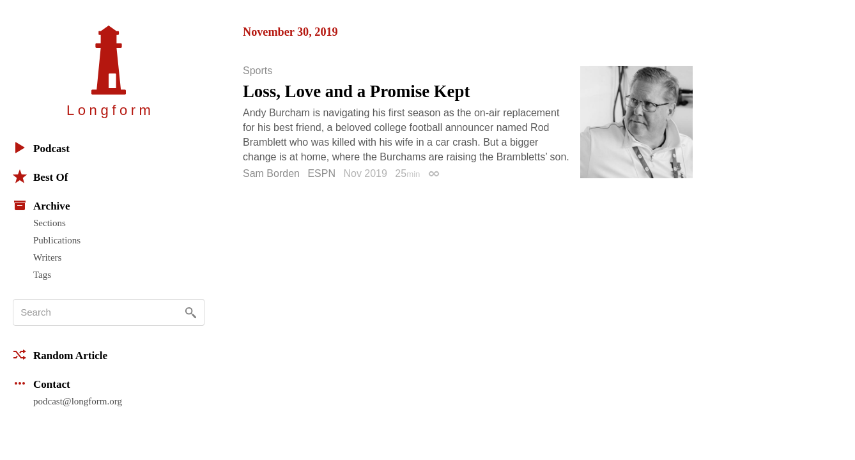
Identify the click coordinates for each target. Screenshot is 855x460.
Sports (257, 71)
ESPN (321, 173)
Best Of (40, 176)
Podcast (41, 148)
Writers (47, 257)
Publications (57, 240)
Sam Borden (271, 173)
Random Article (60, 355)
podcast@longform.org (77, 401)
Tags (42, 275)
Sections (49, 223)
